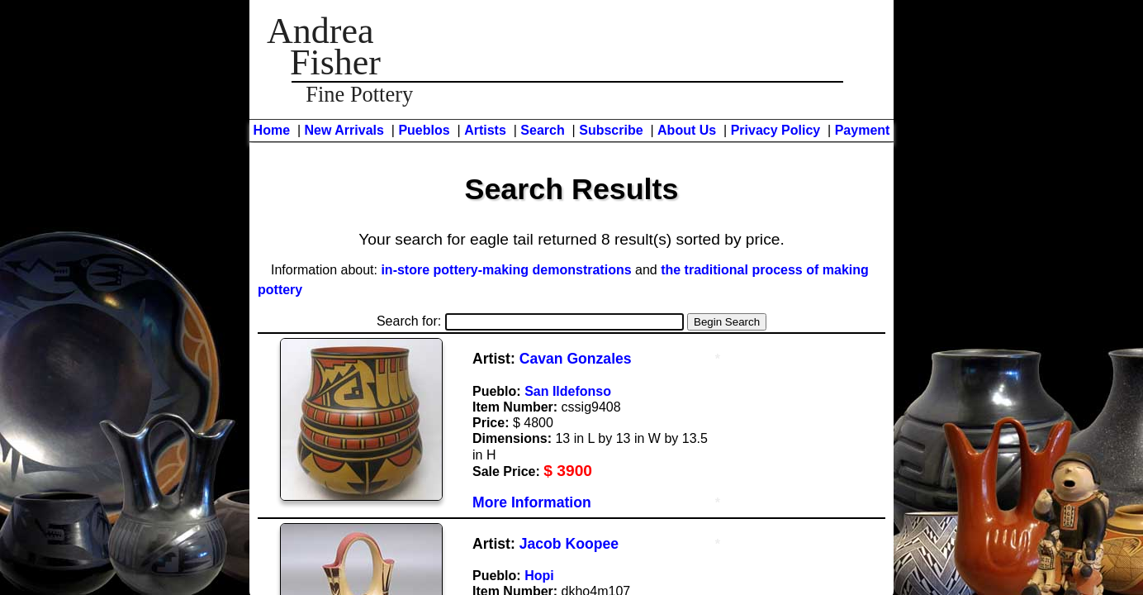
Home (272, 130)
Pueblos (423, 130)
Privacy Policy (776, 130)
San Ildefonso (567, 391)
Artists (485, 130)
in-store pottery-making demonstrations (506, 270)
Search (542, 130)
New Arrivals (344, 130)
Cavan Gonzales (575, 358)
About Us (686, 130)
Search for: (530, 321)
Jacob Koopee (569, 544)
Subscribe (611, 130)
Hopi (539, 576)
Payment (862, 130)
